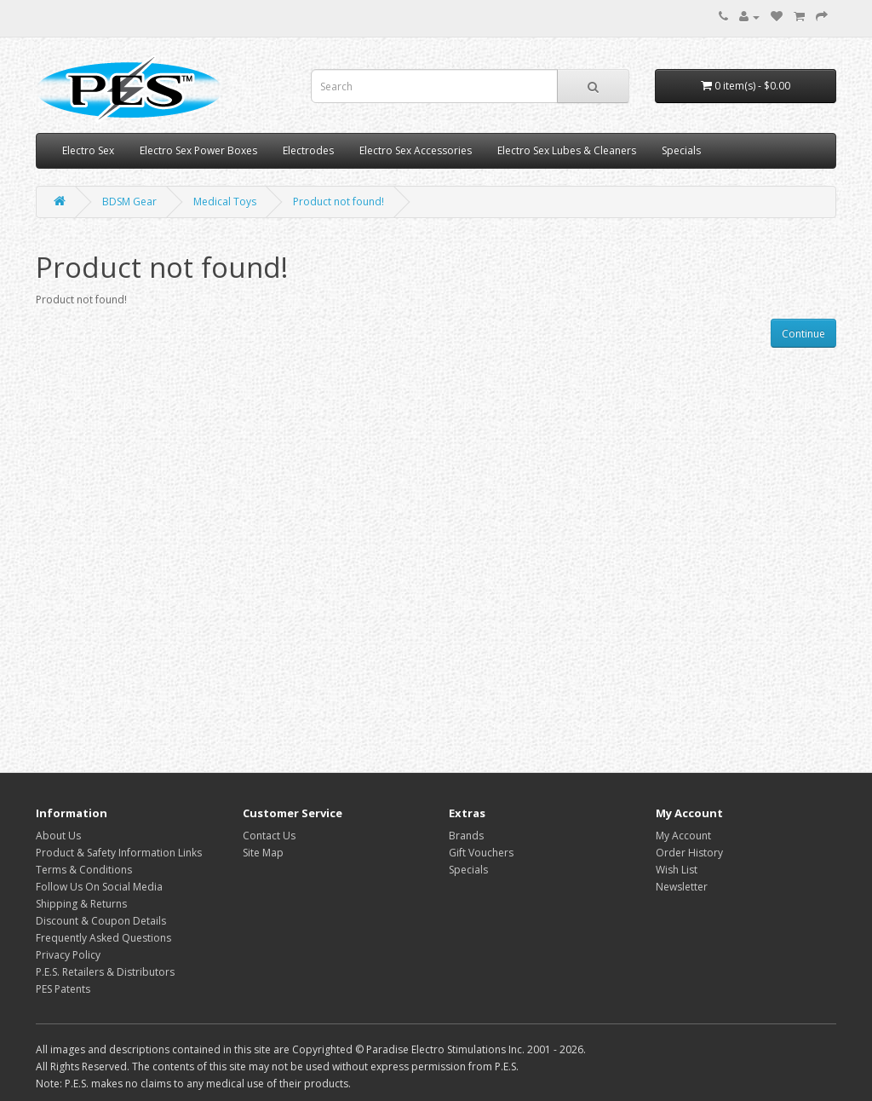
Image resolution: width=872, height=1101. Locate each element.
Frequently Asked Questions (103, 938)
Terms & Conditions (84, 869)
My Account (683, 835)
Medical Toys (224, 201)
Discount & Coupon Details (101, 921)
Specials (681, 150)
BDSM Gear (129, 201)
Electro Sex (88, 150)
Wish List (676, 869)
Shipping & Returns (81, 903)
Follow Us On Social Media (99, 886)
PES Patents (63, 989)
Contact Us (269, 835)
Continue (803, 333)
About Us (58, 835)
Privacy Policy (68, 955)
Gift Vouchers (481, 852)
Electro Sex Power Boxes (198, 150)
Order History (689, 852)
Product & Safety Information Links (119, 852)
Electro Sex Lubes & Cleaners (566, 150)
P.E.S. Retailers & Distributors (105, 972)
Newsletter (682, 886)
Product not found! (338, 201)
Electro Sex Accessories (415, 150)
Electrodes (308, 150)
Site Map (263, 852)
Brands (466, 835)
